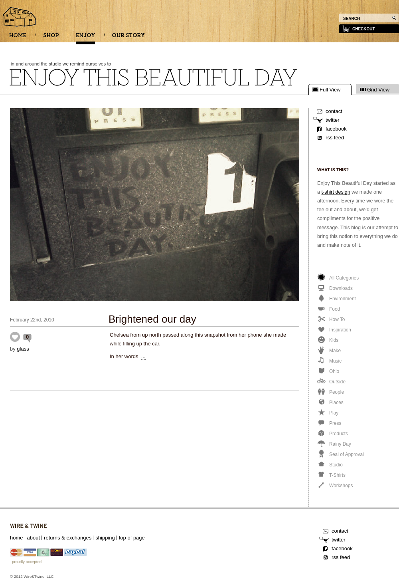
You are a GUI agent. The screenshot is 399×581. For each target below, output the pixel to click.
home (16, 538)
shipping (105, 538)
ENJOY (85, 38)
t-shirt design (336, 192)
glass (23, 349)
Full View (330, 90)
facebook (336, 129)
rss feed (335, 138)
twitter (333, 120)
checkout (363, 29)
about (33, 538)
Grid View (378, 90)
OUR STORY (128, 38)
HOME (17, 38)
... (143, 356)
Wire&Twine (28, 526)
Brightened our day (152, 319)
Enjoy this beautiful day (20, 17)
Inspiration (15, 337)
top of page (132, 538)
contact (334, 111)
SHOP (51, 38)
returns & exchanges (67, 538)
